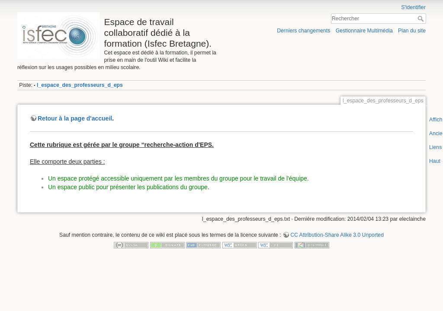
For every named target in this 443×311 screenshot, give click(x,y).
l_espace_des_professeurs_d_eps (80, 85)
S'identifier (413, 7)
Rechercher (421, 19)
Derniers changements (303, 31)
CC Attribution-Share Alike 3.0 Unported (337, 235)
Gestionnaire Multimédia (364, 31)
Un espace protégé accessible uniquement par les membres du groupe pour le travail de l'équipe (177, 178)
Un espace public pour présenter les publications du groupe (128, 187)
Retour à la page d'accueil (75, 118)
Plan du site (412, 31)
